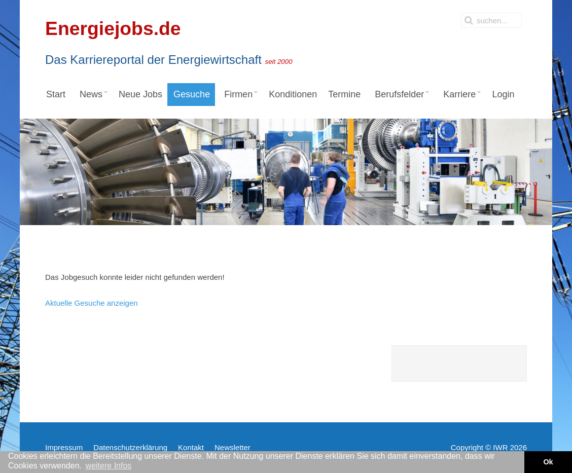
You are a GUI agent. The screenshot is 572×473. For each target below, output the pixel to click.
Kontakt (191, 447)
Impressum (64, 447)
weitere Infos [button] (109, 465)
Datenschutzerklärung (130, 447)
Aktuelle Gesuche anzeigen (91, 303)
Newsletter (232, 447)
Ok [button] (548, 462)
